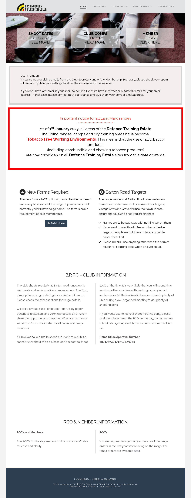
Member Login (166, 6)
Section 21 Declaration (104, 479)
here (137, 450)
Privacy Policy (81, 479)
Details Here (55, 223)
